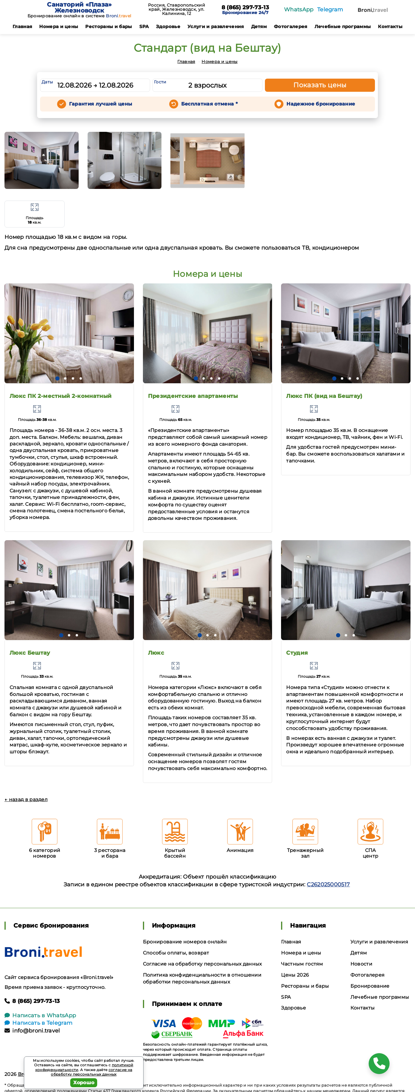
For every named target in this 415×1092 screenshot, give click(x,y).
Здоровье (168, 26)
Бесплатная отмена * (209, 104)
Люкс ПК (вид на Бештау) (324, 396)
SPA (144, 26)
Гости (160, 82)
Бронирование (370, 986)
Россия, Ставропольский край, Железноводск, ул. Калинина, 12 (176, 9)
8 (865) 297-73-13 (245, 8)
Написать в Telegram (38, 1023)
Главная (22, 26)
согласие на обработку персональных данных (91, 1072)
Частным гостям (302, 964)
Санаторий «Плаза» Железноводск (79, 7)
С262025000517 (328, 884)
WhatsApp (299, 9)
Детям (259, 26)
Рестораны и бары (108, 26)
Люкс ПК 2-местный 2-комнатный (61, 396)
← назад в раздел (26, 799)
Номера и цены (58, 26)
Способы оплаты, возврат (176, 953)
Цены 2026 (295, 975)
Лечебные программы (343, 26)
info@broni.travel (32, 1030)
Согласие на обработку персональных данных (202, 964)
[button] (57, 378)
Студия (297, 653)
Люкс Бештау (30, 653)
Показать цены (320, 85)
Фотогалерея (290, 26)
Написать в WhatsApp (40, 1015)
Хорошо (83, 1082)
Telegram (330, 9)
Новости (361, 964)
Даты (47, 82)
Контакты (390, 26)
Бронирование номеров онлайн (185, 942)
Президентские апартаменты (193, 396)
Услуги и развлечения (215, 26)
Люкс (156, 653)
